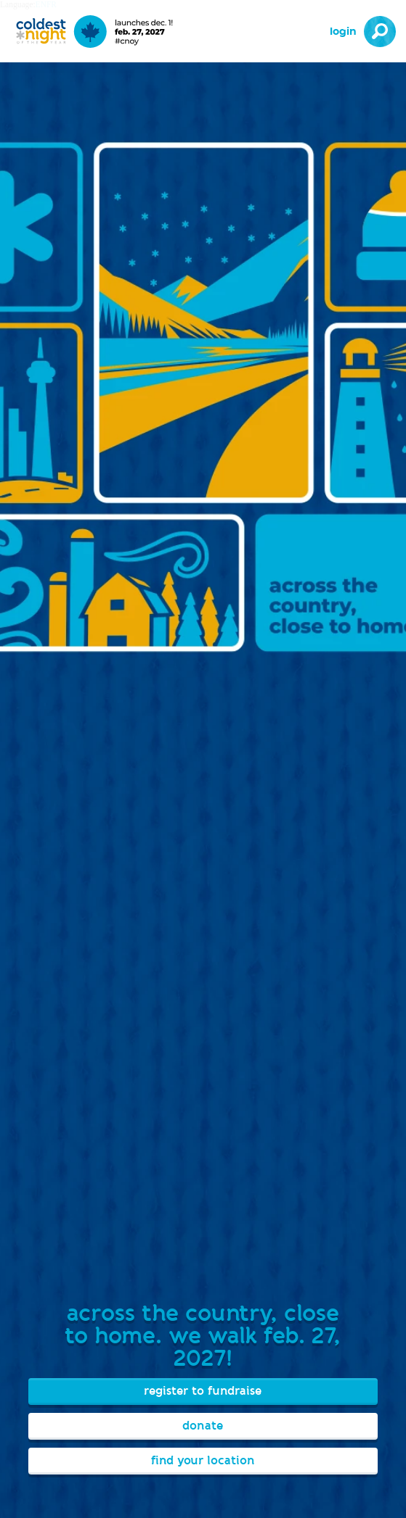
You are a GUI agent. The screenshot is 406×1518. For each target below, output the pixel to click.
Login (343, 31)
